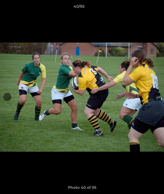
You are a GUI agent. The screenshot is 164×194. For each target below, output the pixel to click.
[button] (144, 7)
